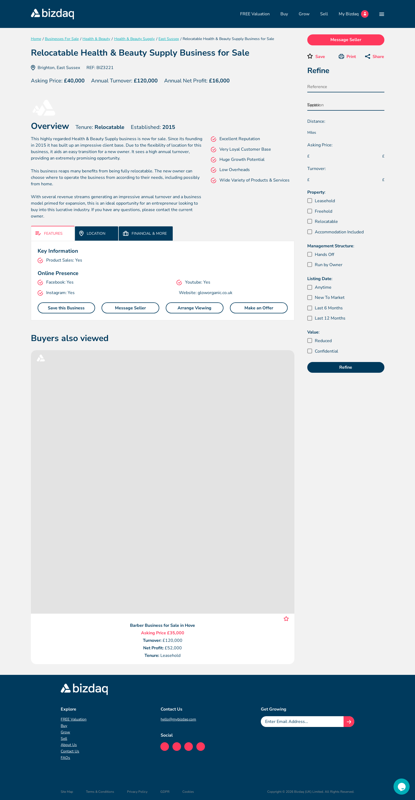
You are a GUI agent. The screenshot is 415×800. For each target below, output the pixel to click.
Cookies (188, 792)
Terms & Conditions (100, 792)
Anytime (323, 287)
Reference (317, 87)
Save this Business (66, 308)
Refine (345, 367)
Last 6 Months (329, 308)
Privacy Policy (137, 792)
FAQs (65, 757)
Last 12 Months (330, 318)
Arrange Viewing (194, 308)
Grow (304, 14)
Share (374, 57)
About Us (69, 744)
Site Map (67, 792)
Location (92, 233)
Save (320, 57)
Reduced (323, 341)
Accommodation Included (339, 232)
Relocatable (326, 222)
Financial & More (145, 233)
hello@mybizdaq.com (178, 719)
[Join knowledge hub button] (349, 721)
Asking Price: (320, 145)
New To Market (330, 298)
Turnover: (316, 169)
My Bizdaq (354, 14)
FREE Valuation (255, 14)
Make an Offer (258, 308)
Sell (324, 14)
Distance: (316, 121)
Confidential (326, 351)
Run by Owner (328, 265)
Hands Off (324, 255)
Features (49, 233)
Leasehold (325, 201)
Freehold (323, 211)
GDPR (164, 792)
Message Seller (130, 308)
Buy (284, 14)
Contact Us (70, 751)
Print (347, 57)
